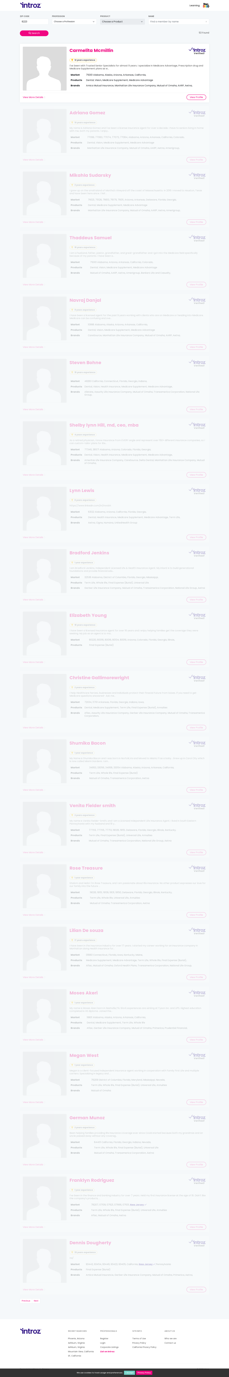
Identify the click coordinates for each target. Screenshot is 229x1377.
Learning (195, 5)
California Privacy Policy (144, 1347)
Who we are (170, 1338)
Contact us (170, 1343)
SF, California (74, 1355)
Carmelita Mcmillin (91, 50)
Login (102, 1343)
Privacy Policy (144, 1372)
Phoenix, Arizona (76, 1338)
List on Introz (107, 1351)
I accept (129, 1372)
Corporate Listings (109, 1347)
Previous (26, 1300)
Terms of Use (139, 1338)
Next (36, 1300)
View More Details (33, 97)
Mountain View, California (81, 1351)
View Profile (196, 97)
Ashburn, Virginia (76, 1343)
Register (104, 1338)
